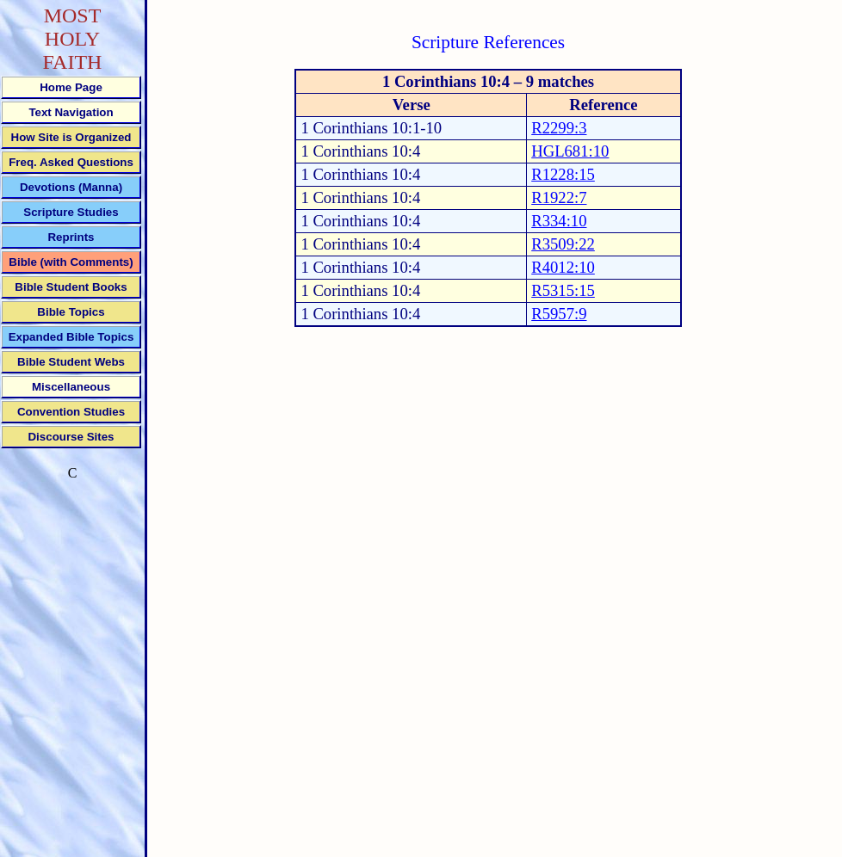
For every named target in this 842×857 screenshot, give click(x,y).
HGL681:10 (570, 151)
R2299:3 (558, 128)
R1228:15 (563, 174)
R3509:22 (563, 244)
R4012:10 (563, 267)
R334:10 (558, 221)
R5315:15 (563, 290)
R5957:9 (558, 314)
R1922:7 (558, 197)
